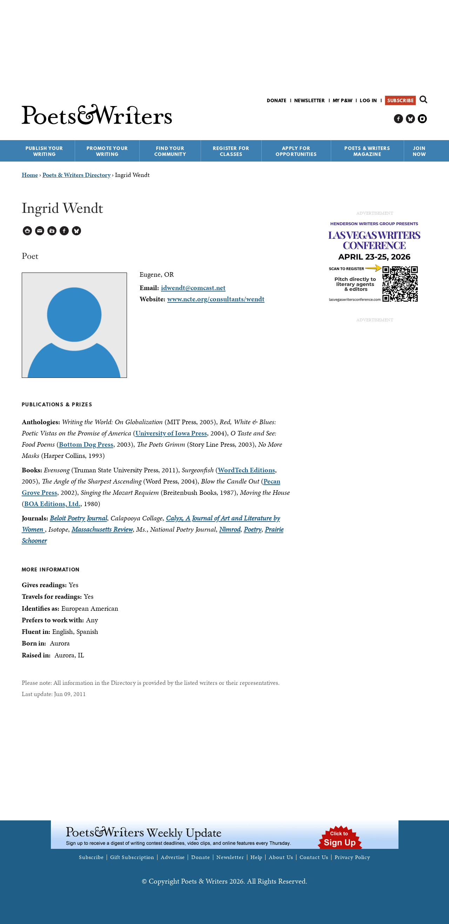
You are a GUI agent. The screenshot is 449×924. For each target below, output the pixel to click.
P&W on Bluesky (410, 119)
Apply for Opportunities (296, 151)
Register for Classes (231, 151)
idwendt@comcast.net (193, 288)
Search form (423, 99)
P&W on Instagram (422, 119)
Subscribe (400, 100)
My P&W (343, 100)
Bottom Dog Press (86, 444)
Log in (368, 100)
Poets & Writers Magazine (367, 151)
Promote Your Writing (107, 151)
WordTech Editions (246, 470)
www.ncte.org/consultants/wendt (215, 299)
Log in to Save (52, 231)
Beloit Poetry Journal (78, 518)
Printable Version (27, 231)
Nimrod (229, 529)
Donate (277, 100)
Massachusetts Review (102, 529)
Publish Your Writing (44, 151)
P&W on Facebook (398, 119)
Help (256, 857)
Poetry (252, 529)
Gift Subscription (132, 857)
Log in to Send (40, 231)
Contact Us (314, 857)
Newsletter (309, 100)
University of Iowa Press (171, 433)
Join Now (419, 151)
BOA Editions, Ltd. (52, 504)
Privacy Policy (352, 857)
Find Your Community (170, 151)
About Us (281, 857)
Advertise (173, 857)
